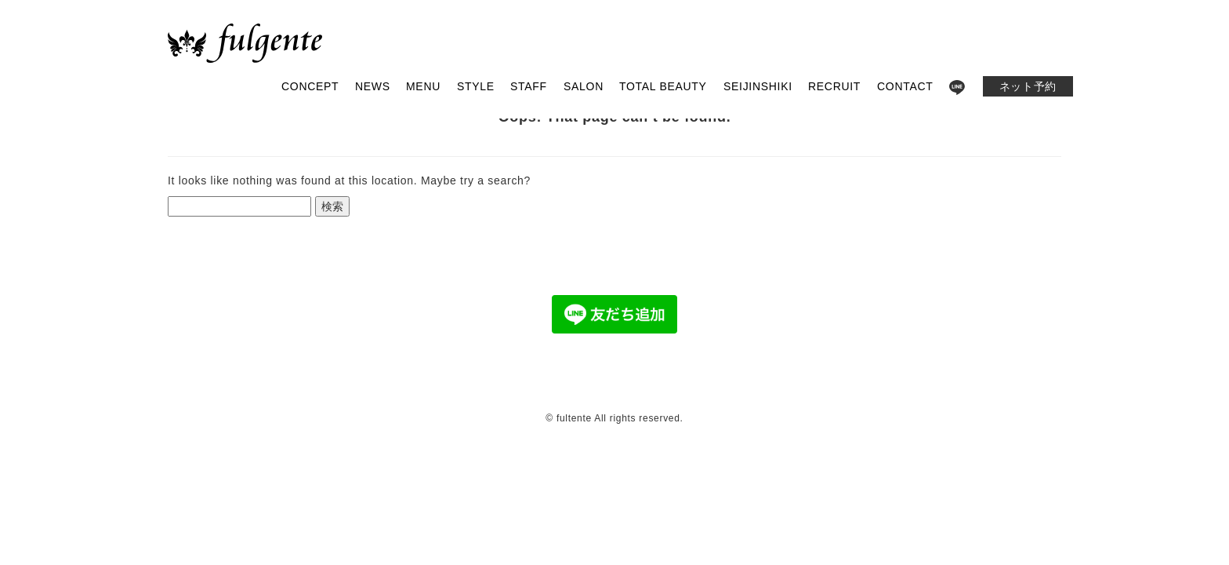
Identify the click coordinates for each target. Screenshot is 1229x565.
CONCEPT (310, 86)
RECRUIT (834, 86)
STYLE (476, 86)
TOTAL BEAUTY (663, 86)
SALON (584, 86)
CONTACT (905, 86)
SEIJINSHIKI (757, 86)
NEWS (372, 86)
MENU (423, 86)
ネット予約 (1028, 86)
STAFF (528, 86)
